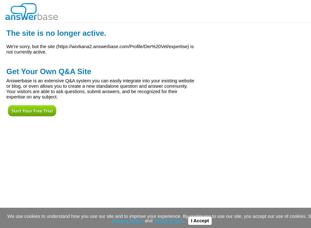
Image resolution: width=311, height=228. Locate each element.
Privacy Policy (127, 220)
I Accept (200, 220)
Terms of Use (168, 220)
